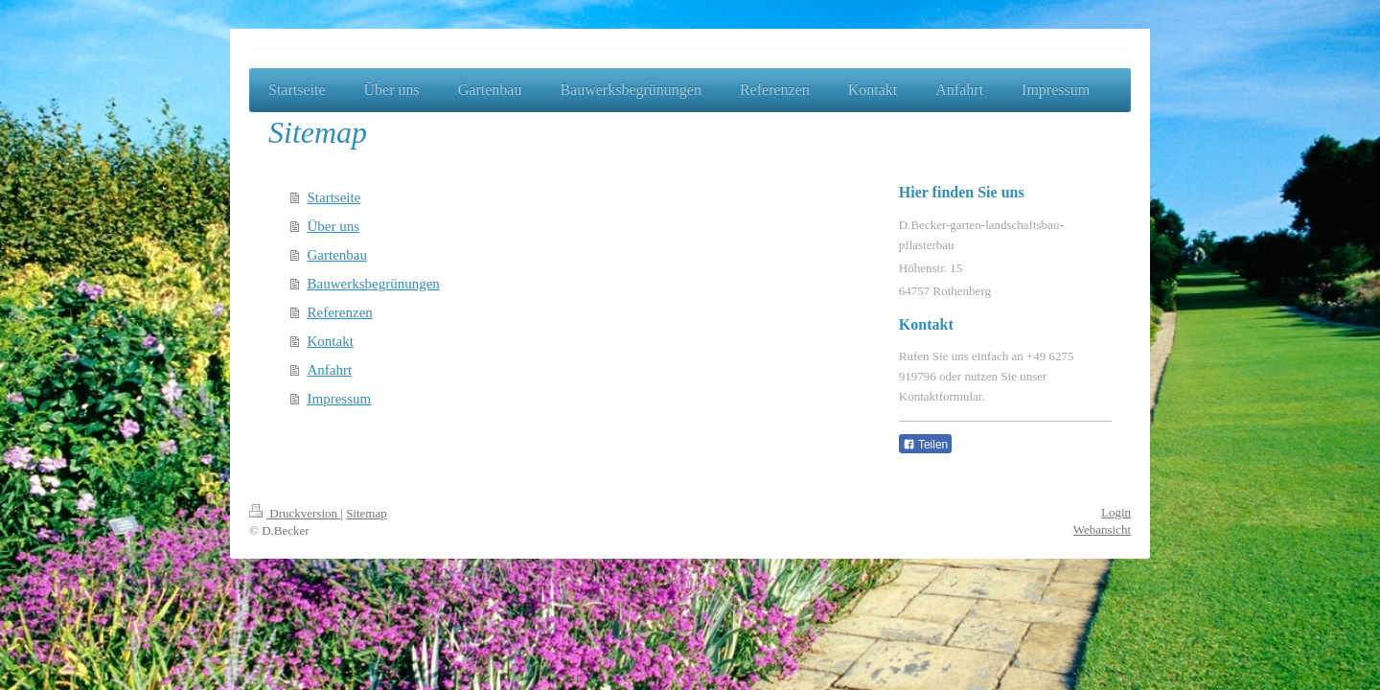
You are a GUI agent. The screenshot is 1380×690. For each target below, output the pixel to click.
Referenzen (340, 312)
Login (1116, 512)
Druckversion (294, 513)
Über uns (334, 226)
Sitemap (366, 513)
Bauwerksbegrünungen (374, 283)
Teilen (925, 444)
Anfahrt (330, 370)
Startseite (334, 197)
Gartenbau (337, 255)
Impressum (340, 398)
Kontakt (331, 341)
